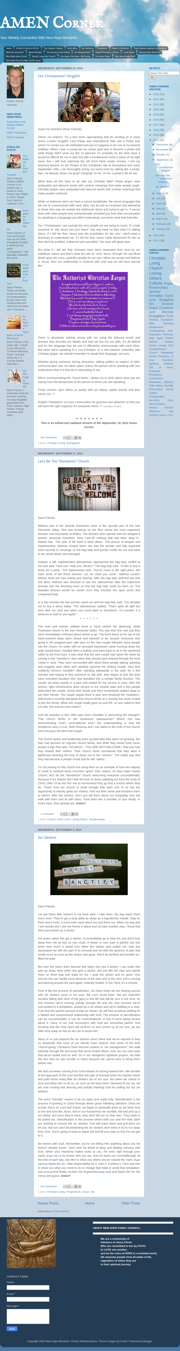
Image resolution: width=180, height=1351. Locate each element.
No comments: (49, 437)
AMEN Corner (51, 23)
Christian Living (56, 443)
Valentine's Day (161, 411)
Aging (159, 385)
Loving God (165, 345)
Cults (170, 400)
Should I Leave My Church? (44, 56)
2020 (156, 109)
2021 (156, 104)
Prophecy (154, 371)
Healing (153, 319)
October (161, 154)
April (159, 213)
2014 (156, 140)
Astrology (154, 415)
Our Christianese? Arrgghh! (59, 76)
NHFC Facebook (16, 132)
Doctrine (167, 303)
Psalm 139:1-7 (53, 1156)
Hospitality (167, 352)
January (161, 228)
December (162, 144)
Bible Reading (161, 323)
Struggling (166, 299)
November (162, 149)
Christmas (166, 308)
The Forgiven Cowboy (53, 48)
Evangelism (73, 443)
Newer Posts (48, 1203)
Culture (156, 283)
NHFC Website (15, 137)
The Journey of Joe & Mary (58, 52)
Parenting (154, 400)
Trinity (170, 415)
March (160, 218)
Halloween (102, 48)
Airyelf (123, 1341)
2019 (156, 114)
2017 (156, 124)
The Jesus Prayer (102, 56)
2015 (156, 134)
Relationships (97, 819)
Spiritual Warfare (161, 363)
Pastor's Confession (120, 48)
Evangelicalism (157, 396)
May (159, 208)
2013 (156, 235)
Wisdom (153, 407)
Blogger (147, 1341)
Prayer (168, 283)
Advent (153, 341)
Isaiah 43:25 (104, 1172)
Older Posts (130, 1203)
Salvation (167, 360)
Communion (156, 378)
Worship (167, 312)
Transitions (166, 319)
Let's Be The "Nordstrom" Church (63, 461)
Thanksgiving (157, 330)
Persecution (156, 389)
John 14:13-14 (45, 1172)
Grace (85, 1191)
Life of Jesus (161, 367)
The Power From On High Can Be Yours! (23, 60)
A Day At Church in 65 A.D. (27, 48)
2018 (156, 119)
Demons (168, 334)
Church (51, 819)
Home (9, 48)
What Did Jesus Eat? (15, 52)
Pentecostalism (157, 404)
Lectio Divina (128, 52)
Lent (152, 312)
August (160, 193)
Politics (169, 341)
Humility (168, 385)
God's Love (63, 819)
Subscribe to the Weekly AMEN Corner (16, 125)
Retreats (168, 407)
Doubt (152, 345)
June (159, 203)
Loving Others (80, 819)
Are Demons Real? (82, 52)
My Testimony (88, 48)
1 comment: (48, 813)
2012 (156, 240)
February (161, 223)
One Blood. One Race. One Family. (75, 56)
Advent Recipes (35, 52)
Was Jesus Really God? (125, 56)
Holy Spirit (156, 338)
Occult (152, 356)
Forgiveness (73, 1191)
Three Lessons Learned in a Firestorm (150, 48)
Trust (169, 316)
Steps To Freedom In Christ (107, 52)
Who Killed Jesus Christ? (16, 56)
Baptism (163, 415)
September (163, 159)
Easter (169, 338)
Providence (155, 374)
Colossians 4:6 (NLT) (112, 406)
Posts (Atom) (61, 1211)
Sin (92, 1191)
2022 (156, 99)
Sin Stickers (47, 838)
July (159, 198)
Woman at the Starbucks (149, 52)
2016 (156, 129)
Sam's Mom (72, 48)
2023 (156, 94)
